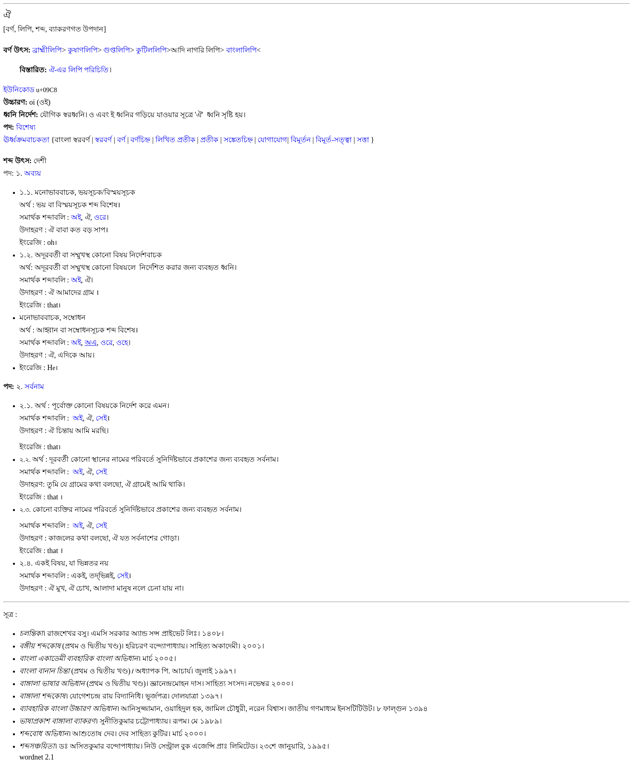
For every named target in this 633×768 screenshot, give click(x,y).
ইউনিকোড (18, 90)
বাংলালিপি (241, 50)
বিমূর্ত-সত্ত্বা (334, 140)
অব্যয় (32, 173)
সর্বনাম (34, 387)
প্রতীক (209, 140)
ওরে (100, 217)
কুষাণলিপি (83, 50)
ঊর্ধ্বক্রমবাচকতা (27, 140)
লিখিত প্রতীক (175, 140)
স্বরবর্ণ (103, 140)
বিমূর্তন (301, 140)
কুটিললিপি (151, 50)
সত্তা (363, 140)
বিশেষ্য (26, 127)
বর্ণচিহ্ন (140, 140)
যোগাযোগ (272, 140)
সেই (101, 418)
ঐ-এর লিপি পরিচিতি (79, 70)
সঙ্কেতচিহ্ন (238, 140)
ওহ (122, 343)
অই (76, 217)
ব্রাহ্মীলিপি (47, 50)
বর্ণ (121, 140)
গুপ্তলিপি (116, 50)
